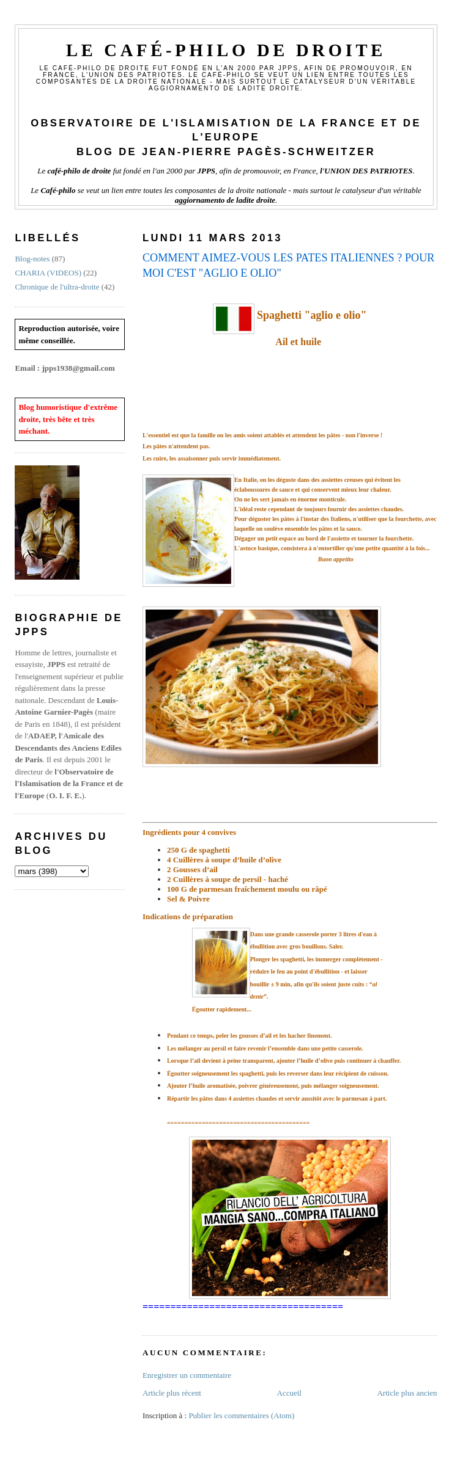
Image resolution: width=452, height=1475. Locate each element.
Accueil (288, 1392)
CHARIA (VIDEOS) (48, 272)
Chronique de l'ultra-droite (57, 286)
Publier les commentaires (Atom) (241, 1415)
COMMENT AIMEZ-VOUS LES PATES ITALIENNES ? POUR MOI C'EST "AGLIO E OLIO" (289, 265)
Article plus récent (172, 1392)
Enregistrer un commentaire (187, 1375)
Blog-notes (32, 258)
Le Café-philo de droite (226, 50)
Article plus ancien (407, 1392)
